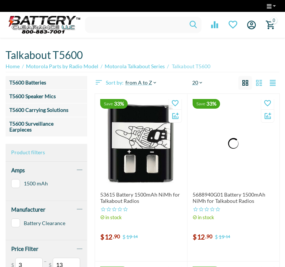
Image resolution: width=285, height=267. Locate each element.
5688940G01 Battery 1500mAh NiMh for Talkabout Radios (229, 198)
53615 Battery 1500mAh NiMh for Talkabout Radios (140, 198)
